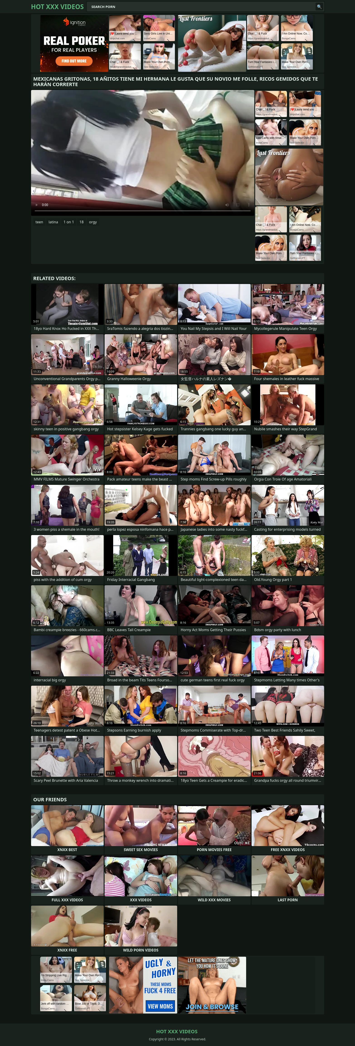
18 (81, 221)
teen (39, 221)
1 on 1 (69, 221)
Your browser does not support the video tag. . (142, 153)
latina (53, 221)
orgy (93, 221)
